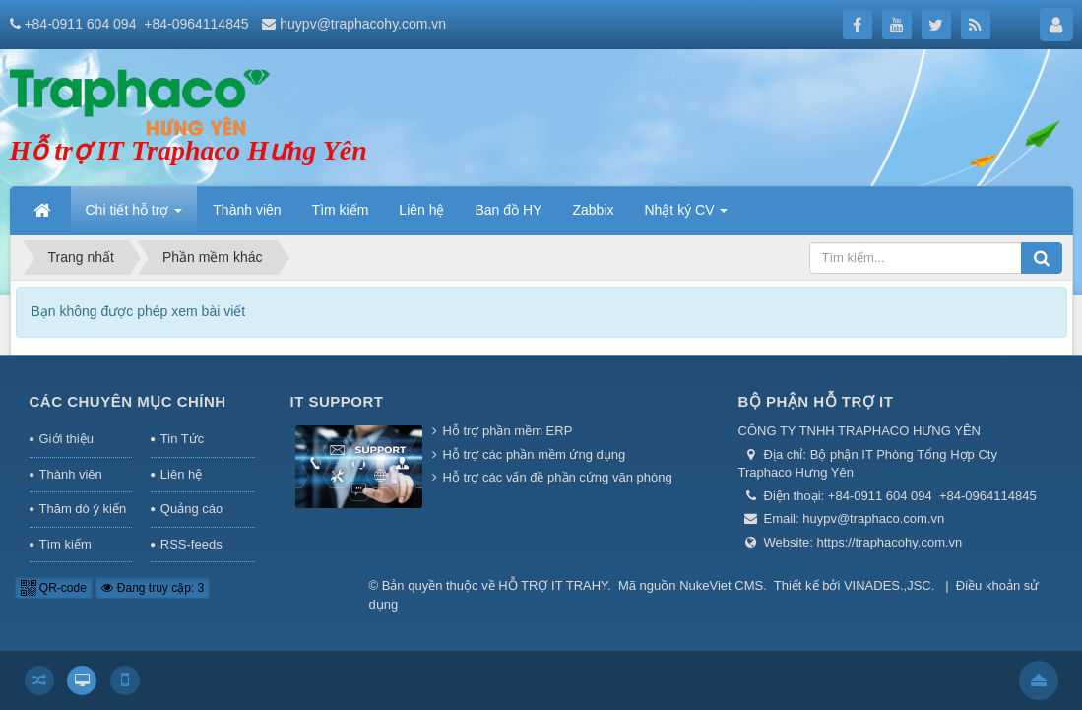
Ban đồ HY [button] (509, 210)
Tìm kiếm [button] (340, 210)
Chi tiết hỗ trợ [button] (134, 215)
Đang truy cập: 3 (152, 588)
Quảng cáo (191, 508)
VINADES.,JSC (887, 585)
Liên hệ (181, 474)
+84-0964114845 (196, 24)
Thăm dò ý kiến (83, 508)
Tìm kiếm (65, 544)
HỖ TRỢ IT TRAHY (552, 585)
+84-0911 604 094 (80, 24)
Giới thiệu (66, 438)
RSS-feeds (191, 544)
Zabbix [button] (592, 210)
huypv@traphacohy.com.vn (363, 24)
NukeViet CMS (721, 585)
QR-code (54, 588)
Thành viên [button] (247, 210)
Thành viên (70, 474)
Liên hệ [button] (421, 210)
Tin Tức (182, 438)
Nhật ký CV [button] (686, 215)
